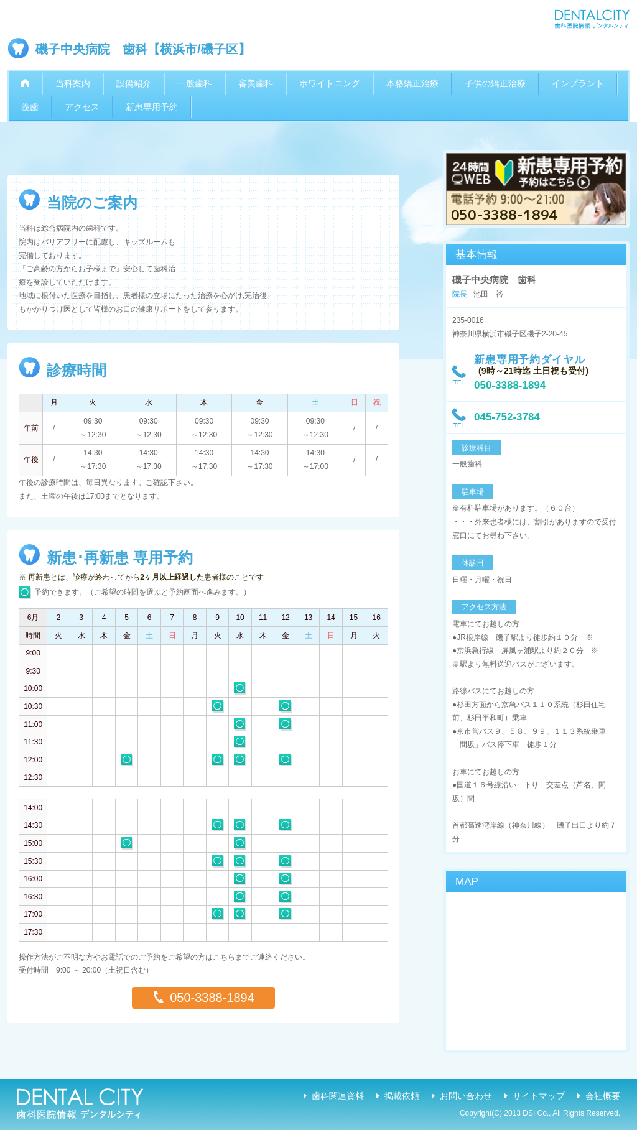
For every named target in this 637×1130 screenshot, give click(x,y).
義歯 (30, 107)
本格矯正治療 (412, 83)
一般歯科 (194, 83)
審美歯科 (255, 83)
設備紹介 (133, 83)
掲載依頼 (401, 1096)
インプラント (578, 83)
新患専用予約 (152, 107)
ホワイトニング (329, 83)
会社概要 (602, 1096)
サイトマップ (539, 1096)
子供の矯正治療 (495, 83)
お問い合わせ (466, 1096)
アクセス (82, 107)
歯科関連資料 (338, 1096)
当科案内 (72, 83)
